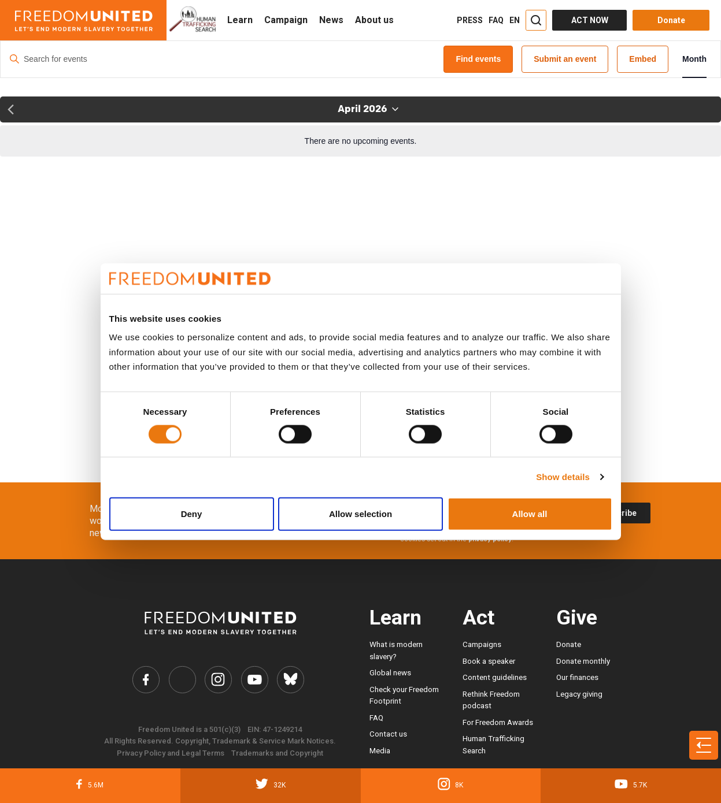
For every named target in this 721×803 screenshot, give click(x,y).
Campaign (286, 19)
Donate (568, 644)
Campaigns (482, 644)
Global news (390, 672)
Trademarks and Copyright (277, 753)
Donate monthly (583, 661)
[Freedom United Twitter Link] (182, 679)
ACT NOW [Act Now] (589, 20)
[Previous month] (11, 109)
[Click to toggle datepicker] (368, 109)
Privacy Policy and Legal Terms (170, 753)
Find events (478, 59)
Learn (240, 19)
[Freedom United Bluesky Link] (290, 679)
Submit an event (565, 59)
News (331, 19)
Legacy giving (579, 694)
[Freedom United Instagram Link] (218, 679)
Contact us (388, 734)
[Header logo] (83, 20)
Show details (563, 477)
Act (478, 617)
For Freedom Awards (498, 722)
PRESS (470, 20)
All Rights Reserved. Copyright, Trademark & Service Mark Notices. (220, 741)
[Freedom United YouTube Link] (254, 679)
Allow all (530, 513)
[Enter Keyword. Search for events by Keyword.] (222, 59)
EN (514, 20)
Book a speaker (489, 661)
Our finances (577, 677)
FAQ (496, 20)
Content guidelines (495, 677)
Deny (191, 513)
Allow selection (360, 513)
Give (576, 617)
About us (374, 19)
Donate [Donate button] (671, 20)
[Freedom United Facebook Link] (146, 679)
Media (379, 750)
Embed (642, 59)
